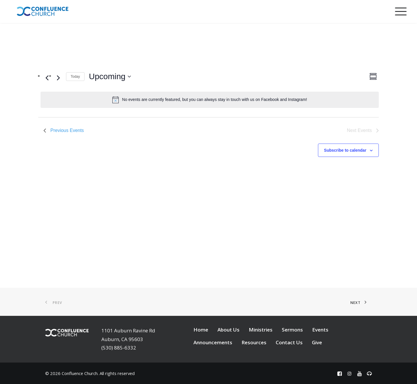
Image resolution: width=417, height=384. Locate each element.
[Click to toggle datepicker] (110, 76)
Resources (254, 342)
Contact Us (289, 342)
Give (317, 342)
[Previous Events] (46, 77)
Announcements (212, 342)
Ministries (260, 329)
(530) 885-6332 (118, 347)
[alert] (210, 100)
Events (320, 329)
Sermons (292, 329)
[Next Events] (58, 77)
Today (75, 77)
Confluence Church (80, 373)
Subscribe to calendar (345, 150)
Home (200, 329)
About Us (228, 329)
